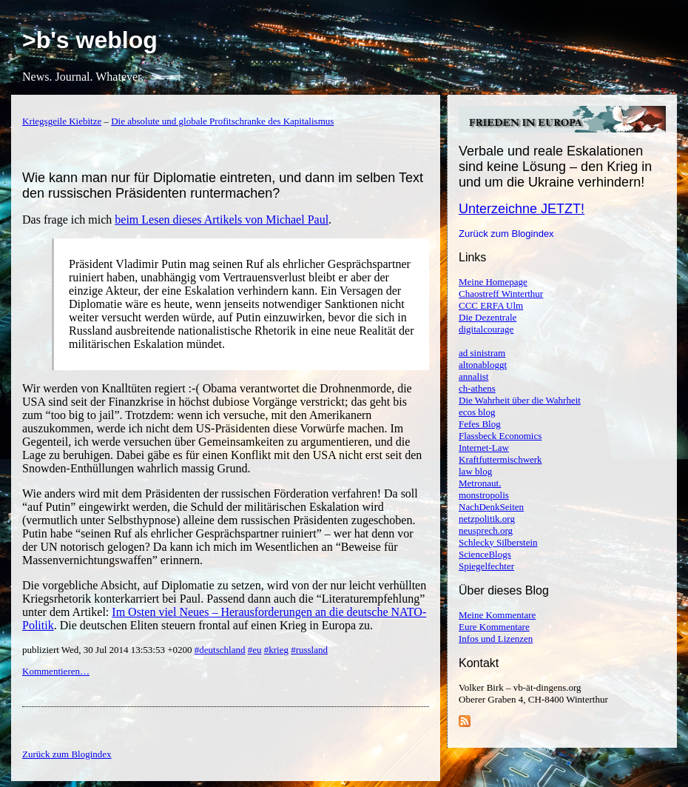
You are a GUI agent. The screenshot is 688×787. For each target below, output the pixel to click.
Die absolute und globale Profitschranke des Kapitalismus (222, 121)
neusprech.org (486, 530)
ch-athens (477, 388)
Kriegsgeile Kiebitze (61, 121)
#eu (255, 649)
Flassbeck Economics (500, 435)
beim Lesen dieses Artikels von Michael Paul (221, 219)
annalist (473, 376)
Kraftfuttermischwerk (500, 459)
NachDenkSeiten (491, 506)
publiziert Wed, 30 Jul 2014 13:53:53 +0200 (108, 649)
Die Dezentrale (487, 317)
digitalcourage (486, 329)
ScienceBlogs (485, 554)
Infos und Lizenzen (496, 638)
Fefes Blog (480, 423)
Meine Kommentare (497, 614)
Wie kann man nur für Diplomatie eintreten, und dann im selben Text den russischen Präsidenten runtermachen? (222, 185)
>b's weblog (90, 40)
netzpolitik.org (487, 518)
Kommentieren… (56, 671)
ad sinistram (482, 352)
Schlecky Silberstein (498, 542)
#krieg (276, 649)
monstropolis (484, 494)
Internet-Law (484, 447)
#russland (309, 649)
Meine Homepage (493, 281)
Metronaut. (480, 483)
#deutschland (220, 649)
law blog (475, 471)
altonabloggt (483, 364)
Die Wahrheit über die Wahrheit (520, 400)
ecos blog (477, 412)
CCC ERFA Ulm (491, 305)
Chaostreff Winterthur (501, 293)
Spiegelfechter (486, 566)
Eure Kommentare (494, 626)
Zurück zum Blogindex (506, 233)
